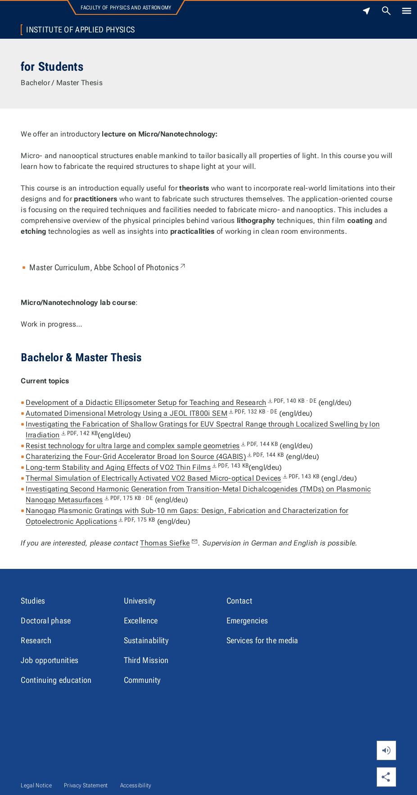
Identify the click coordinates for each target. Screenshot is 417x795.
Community (142, 680)
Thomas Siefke (169, 543)
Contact (239, 600)
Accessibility (135, 785)
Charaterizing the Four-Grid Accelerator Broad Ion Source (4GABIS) (155, 456)
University (140, 600)
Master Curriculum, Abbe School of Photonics (108, 267)
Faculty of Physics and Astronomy (126, 8)
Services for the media (263, 640)
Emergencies (247, 620)
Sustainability (146, 640)
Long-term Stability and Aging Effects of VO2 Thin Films (137, 467)
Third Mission (146, 660)
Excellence (141, 620)
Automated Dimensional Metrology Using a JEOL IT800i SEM (151, 413)
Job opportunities (49, 660)
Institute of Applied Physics (80, 29)
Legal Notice (36, 785)
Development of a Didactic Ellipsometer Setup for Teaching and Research (171, 402)
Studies (33, 600)
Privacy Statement (86, 785)
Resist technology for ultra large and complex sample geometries (152, 445)
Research (36, 640)
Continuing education (56, 680)
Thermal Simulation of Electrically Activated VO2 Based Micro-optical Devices (172, 478)
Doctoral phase (46, 620)
